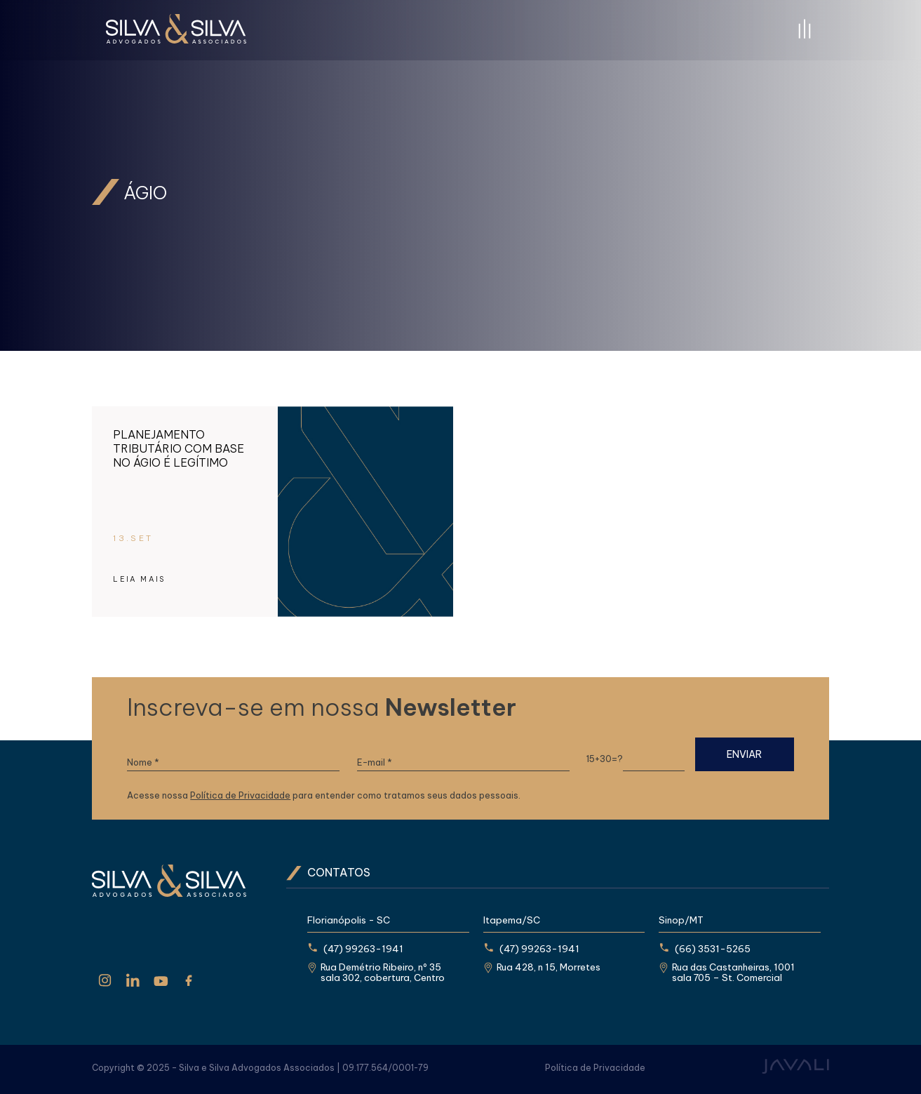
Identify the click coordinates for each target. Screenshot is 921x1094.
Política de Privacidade (240, 795)
